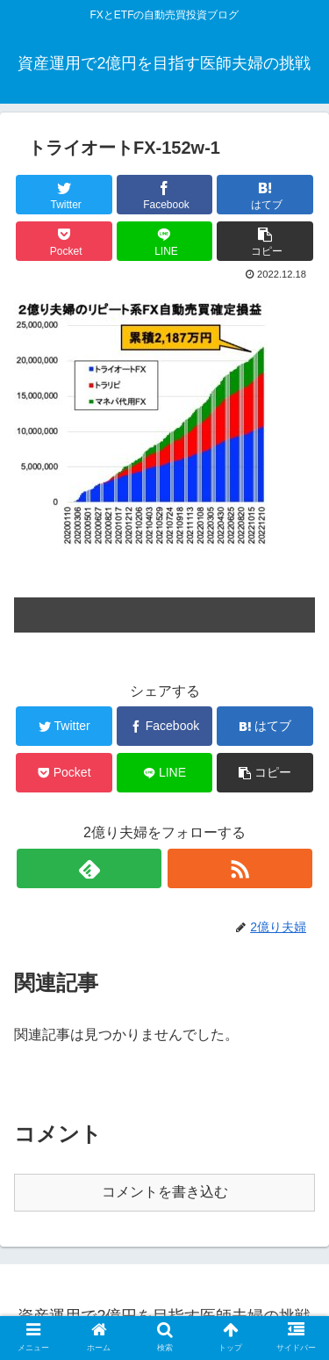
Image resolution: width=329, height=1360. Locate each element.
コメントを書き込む (165, 1191)
